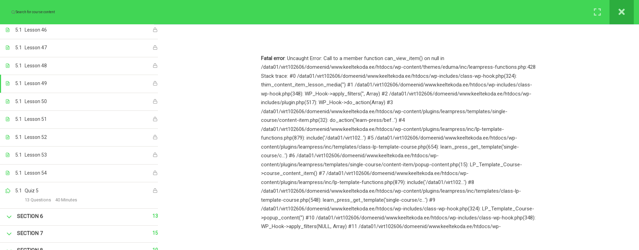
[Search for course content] (13, 12)
